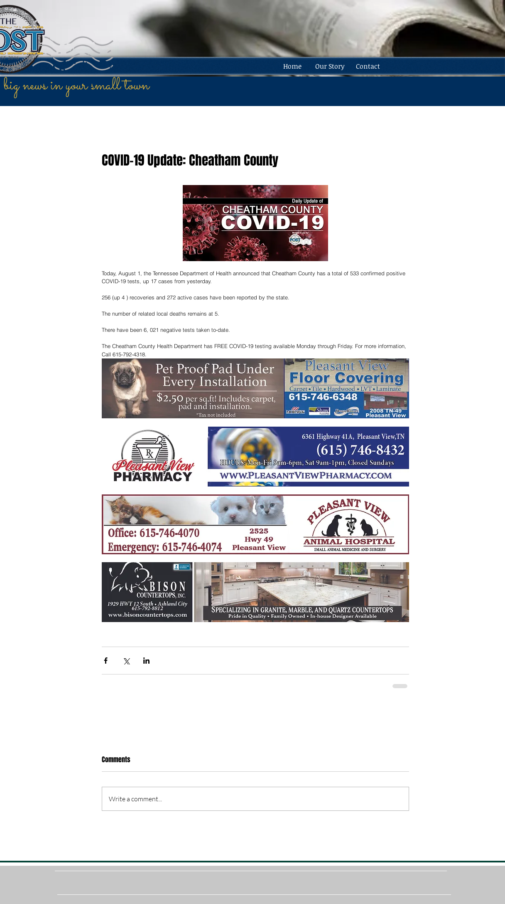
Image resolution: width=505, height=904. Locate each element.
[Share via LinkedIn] (146, 660)
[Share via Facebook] (106, 660)
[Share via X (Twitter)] (126, 660)
